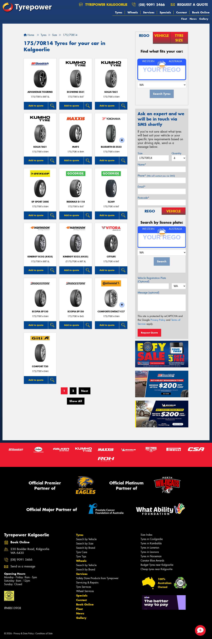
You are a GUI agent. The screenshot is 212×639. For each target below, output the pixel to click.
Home (29, 35)
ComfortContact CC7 (111, 311)
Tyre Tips (81, 556)
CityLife (111, 256)
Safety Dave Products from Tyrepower (97, 578)
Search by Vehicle (86, 539)
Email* (141, 186)
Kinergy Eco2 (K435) (40, 256)
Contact (181, 12)
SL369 (111, 201)
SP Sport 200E (40, 201)
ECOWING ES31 (75, 92)
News (193, 18)
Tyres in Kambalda (151, 543)
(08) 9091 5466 (152, 4)
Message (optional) (148, 292)
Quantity (176, 153)
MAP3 (75, 146)
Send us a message (22, 566)
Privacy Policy (158, 320)
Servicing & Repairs (87, 582)
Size (140, 153)
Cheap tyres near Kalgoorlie (156, 569)
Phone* (156, 175)
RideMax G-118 (76, 201)
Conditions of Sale (44, 633)
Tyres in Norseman (151, 556)
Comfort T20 (40, 366)
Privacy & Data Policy (24, 633)
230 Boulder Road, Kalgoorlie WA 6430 (29, 551)
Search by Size (84, 543)
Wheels (133, 12)
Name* (142, 164)
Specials (165, 12)
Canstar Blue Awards (152, 560)
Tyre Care (81, 552)
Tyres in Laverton (150, 547)
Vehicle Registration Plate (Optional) (152, 279)
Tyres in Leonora (150, 552)
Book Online (201, 12)
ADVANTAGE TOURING (40, 92)
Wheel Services (85, 591)
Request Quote (149, 332)
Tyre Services (83, 587)
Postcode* (143, 198)
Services (148, 12)
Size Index (146, 534)
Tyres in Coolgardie (152, 539)
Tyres (118, 12)
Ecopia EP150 (40, 311)
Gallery (203, 18)
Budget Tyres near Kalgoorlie (157, 565)
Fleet (184, 18)
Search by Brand (85, 548)
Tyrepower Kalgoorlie (103, 4)
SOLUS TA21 (111, 92)
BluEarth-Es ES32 (111, 146)
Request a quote (189, 4)
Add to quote (35, 105)
